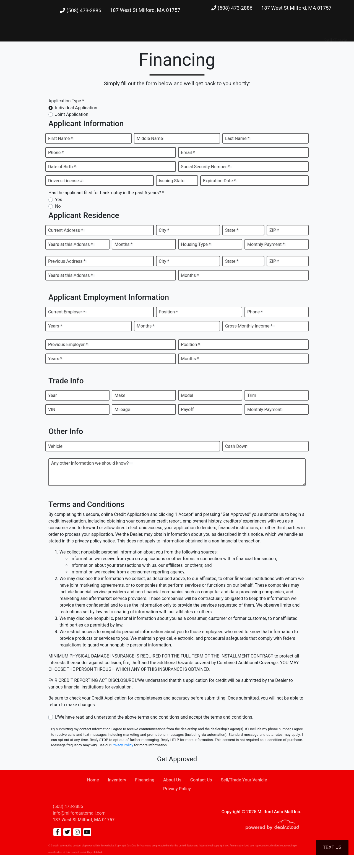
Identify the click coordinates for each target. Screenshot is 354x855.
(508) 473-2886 (80, 10)
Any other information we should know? (90, 463)
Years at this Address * (70, 244)
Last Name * (237, 138)
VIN (51, 409)
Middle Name (150, 138)
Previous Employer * (68, 344)
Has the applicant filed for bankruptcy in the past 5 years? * (106, 192)
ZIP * (274, 230)
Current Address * (65, 230)
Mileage (122, 409)
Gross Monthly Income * (248, 326)
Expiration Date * (219, 180)
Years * (55, 326)
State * (231, 230)
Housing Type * (196, 244)
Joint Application (71, 114)
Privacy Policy (122, 745)
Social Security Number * (205, 166)
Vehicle (55, 446)
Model (187, 395)
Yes (58, 199)
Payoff (187, 409)
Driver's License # (65, 180)
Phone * (56, 152)
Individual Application (76, 107)
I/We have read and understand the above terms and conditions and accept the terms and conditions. (154, 717)
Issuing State (171, 180)
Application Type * (66, 100)
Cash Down (236, 446)
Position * (168, 312)
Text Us (332, 847)
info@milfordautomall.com (79, 813)
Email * (188, 152)
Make (119, 395)
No (58, 206)
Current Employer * (66, 312)
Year (52, 395)
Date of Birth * (62, 166)
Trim (251, 395)
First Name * (60, 138)
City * (164, 230)
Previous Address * (66, 261)
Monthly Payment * (266, 244)
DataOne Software (136, 845)
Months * (123, 244)
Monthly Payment (264, 409)
